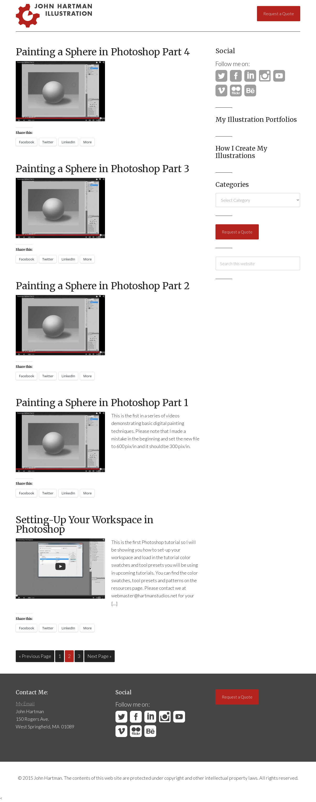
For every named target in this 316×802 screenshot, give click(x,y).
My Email (25, 703)
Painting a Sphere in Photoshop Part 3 (102, 169)
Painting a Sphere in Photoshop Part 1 (102, 403)
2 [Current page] (69, 656)
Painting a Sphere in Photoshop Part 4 (103, 52)
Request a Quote (278, 13)
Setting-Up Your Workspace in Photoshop (85, 524)
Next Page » (99, 656)
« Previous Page (35, 656)
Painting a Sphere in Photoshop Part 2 (103, 286)
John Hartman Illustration (65, 16)
